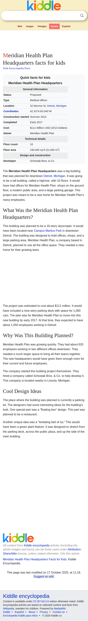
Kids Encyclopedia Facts (16, 68)
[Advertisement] (44, 40)
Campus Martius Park (48, 230)
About (32, 612)
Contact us (59, 612)
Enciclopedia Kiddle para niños (20, 615)
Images (30, 26)
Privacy (44, 612)
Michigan (61, 105)
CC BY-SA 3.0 (41, 601)
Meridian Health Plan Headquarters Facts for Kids (34, 559)
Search (82, 16)
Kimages (42, 26)
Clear (74, 16)
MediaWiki (60, 608)
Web (20, 26)
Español (66, 26)
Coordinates (11, 111)
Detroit (51, 105)
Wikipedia (8, 608)
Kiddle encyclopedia (37, 545)
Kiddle (6, 612)
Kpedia (54, 26)
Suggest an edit (43, 576)
